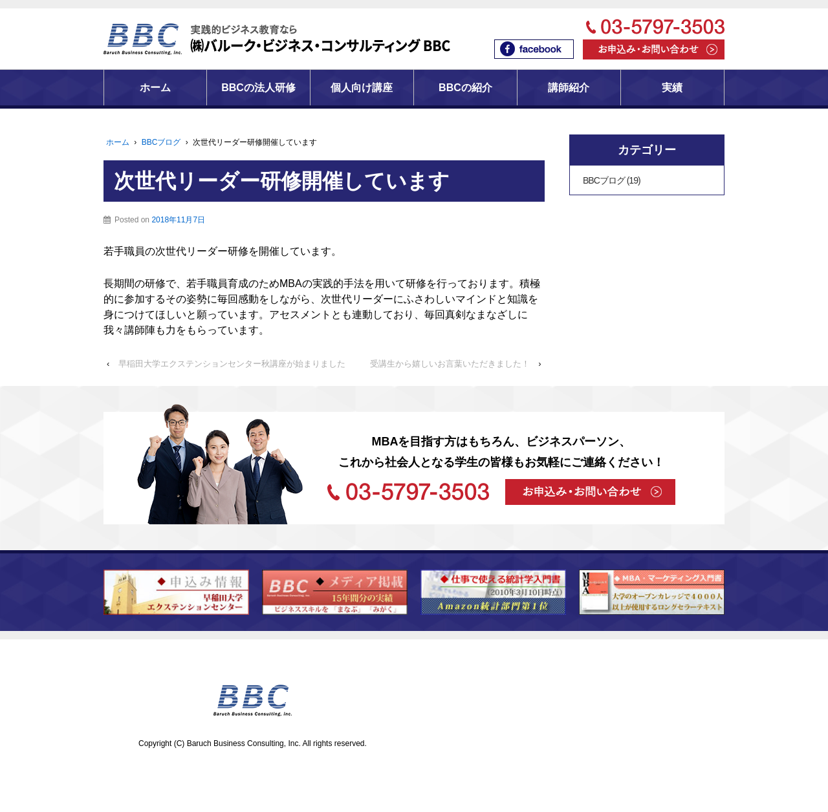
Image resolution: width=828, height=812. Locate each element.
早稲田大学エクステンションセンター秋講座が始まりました (231, 364)
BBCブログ (161, 142)
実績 (672, 87)
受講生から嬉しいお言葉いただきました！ (450, 364)
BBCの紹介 (465, 87)
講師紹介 (568, 87)
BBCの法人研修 (258, 87)
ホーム (155, 87)
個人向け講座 (362, 87)
